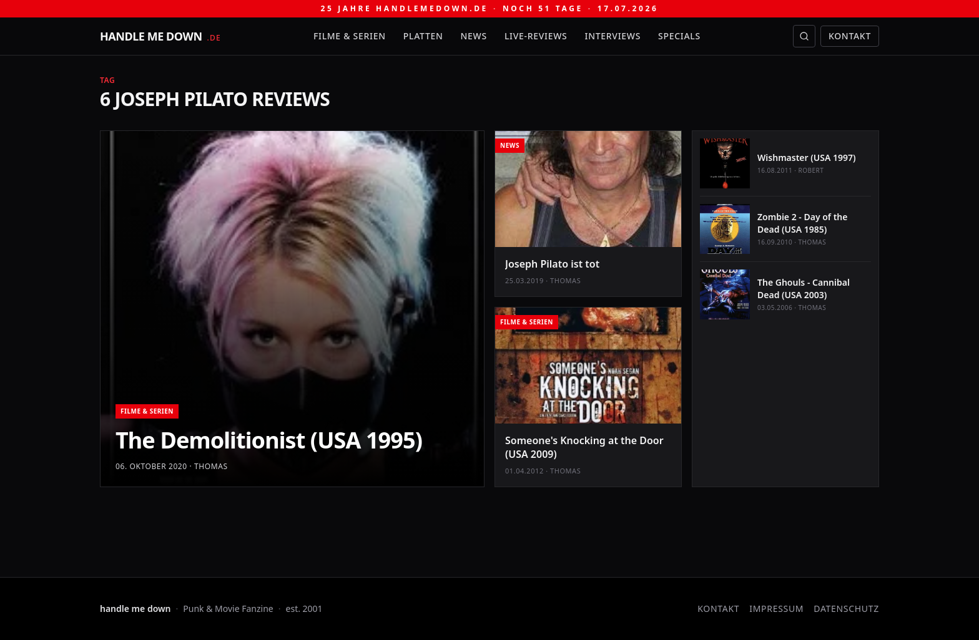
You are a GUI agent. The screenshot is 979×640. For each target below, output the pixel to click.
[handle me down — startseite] (160, 36)
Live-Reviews (536, 36)
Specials (679, 36)
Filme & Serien (349, 36)
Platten (423, 36)
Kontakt (850, 36)
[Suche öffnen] (804, 36)
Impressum (776, 608)
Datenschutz (846, 608)
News (474, 36)
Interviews (613, 36)
